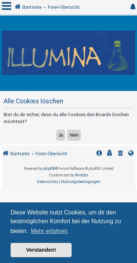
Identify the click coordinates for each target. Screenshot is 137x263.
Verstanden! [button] (41, 250)
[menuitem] (121, 154)
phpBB (49, 169)
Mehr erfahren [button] (49, 231)
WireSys (81, 175)
